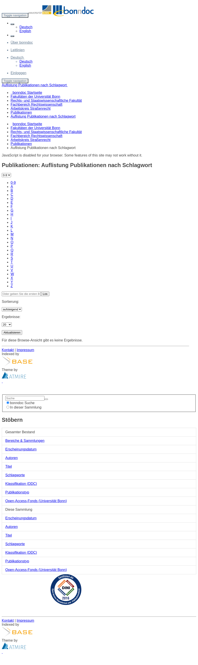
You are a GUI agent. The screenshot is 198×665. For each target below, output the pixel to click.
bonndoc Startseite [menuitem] (26, 92)
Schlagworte (15, 475)
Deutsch (26, 27)
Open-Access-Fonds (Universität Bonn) (36, 501)
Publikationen (21, 144)
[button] (12, 24)
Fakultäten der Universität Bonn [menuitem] (35, 96)
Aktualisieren (12, 332)
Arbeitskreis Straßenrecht (31, 140)
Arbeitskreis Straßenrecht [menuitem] (31, 108)
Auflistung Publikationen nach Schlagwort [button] (35, 85)
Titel (8, 466)
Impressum (25, 350)
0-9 (13, 183)
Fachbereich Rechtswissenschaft (36, 136)
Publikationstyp (17, 492)
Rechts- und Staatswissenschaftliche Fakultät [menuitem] (46, 100)
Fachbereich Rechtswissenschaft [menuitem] (36, 104)
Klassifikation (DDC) (21, 484)
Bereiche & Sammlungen (24, 441)
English (25, 31)
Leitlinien (18, 50)
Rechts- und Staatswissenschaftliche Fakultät (46, 132)
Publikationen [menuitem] (21, 112)
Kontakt (8, 350)
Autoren (11, 458)
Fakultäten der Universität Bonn (35, 128)
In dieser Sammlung (23, 407)
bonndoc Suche (20, 403)
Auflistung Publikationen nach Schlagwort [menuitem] (43, 116)
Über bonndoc (22, 42)
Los (45, 294)
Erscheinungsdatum (21, 449)
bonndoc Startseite (27, 124)
